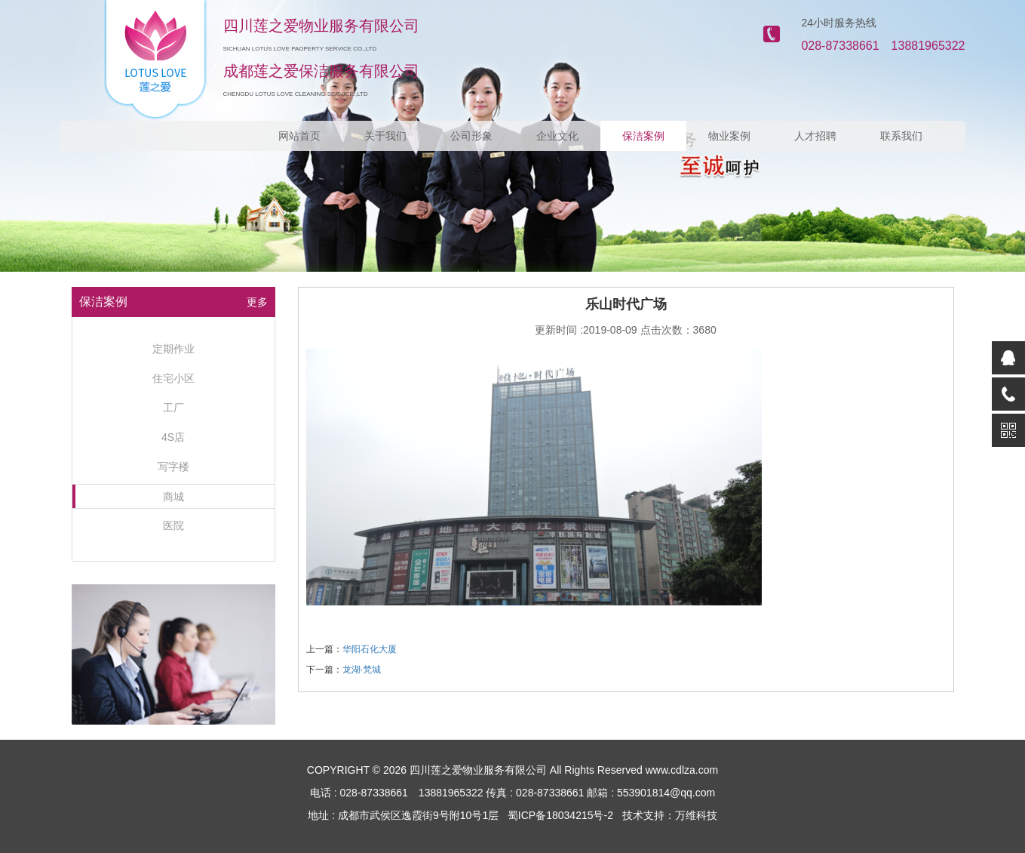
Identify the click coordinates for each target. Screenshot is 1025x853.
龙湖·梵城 (361, 669)
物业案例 (729, 136)
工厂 (173, 408)
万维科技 (696, 815)
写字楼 (173, 466)
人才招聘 (815, 136)
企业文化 (557, 136)
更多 (257, 302)
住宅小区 (173, 378)
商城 (173, 497)
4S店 (173, 437)
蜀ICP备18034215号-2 (560, 815)
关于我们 (385, 136)
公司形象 (471, 136)
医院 (173, 525)
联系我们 (901, 136)
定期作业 (173, 349)
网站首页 (299, 136)
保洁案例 (643, 136)
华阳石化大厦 (369, 649)
